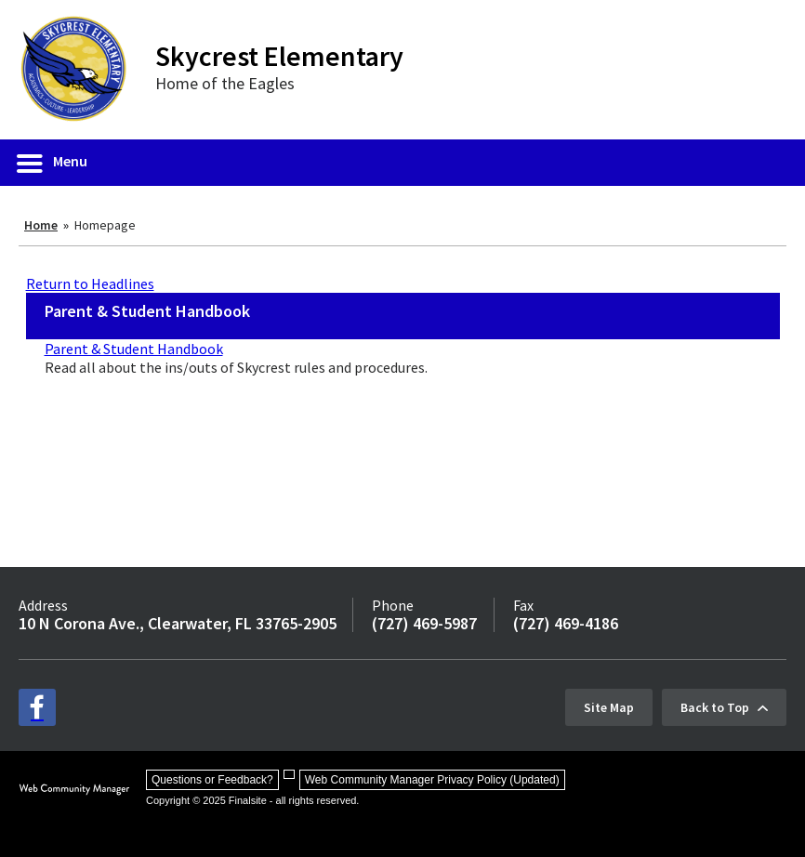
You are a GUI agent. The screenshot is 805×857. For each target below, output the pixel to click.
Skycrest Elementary (279, 55)
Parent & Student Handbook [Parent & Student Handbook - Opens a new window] (134, 348)
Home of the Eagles (225, 83)
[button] (53, 162)
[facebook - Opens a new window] (37, 707)
